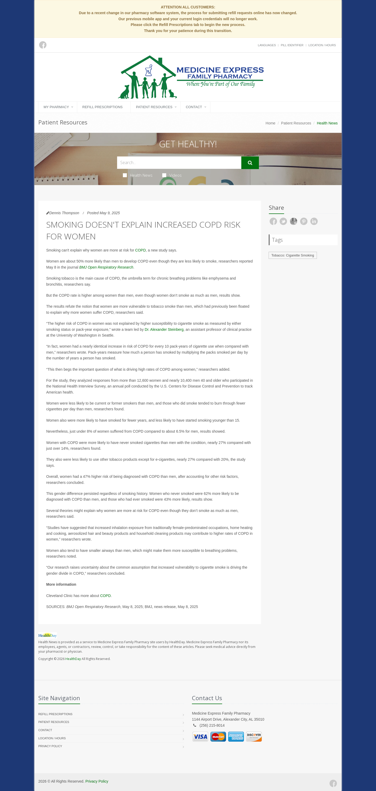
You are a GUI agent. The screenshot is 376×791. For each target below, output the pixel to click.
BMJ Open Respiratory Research (106, 267)
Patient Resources (154, 107)
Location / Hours (322, 45)
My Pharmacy (56, 107)
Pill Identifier (292, 45)
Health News (138, 175)
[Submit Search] (250, 162)
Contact (194, 107)
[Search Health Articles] (179, 162)
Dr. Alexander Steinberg (164, 329)
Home (270, 123)
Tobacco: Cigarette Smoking (292, 255)
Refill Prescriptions (102, 107)
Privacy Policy (50, 746)
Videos (172, 175)
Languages (267, 45)
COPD (140, 250)
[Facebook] (333, 783)
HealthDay (73, 659)
